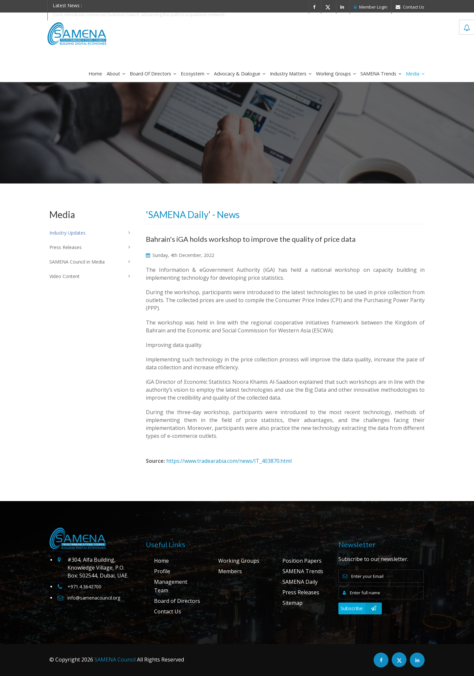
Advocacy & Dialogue (239, 73)
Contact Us (410, 7)
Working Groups (336, 73)
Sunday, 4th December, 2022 (180, 255)
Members (230, 571)
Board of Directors (153, 73)
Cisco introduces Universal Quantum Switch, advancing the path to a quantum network (139, 14)
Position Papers (302, 560)
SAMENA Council (115, 659)
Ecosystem (195, 73)
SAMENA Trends (380, 73)
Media (415, 73)
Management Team (170, 586)
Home (95, 73)
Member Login (370, 7)
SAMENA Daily (300, 581)
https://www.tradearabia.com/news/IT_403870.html (229, 461)
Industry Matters (290, 73)
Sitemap (292, 602)
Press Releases (300, 592)
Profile (162, 571)
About (116, 73)
